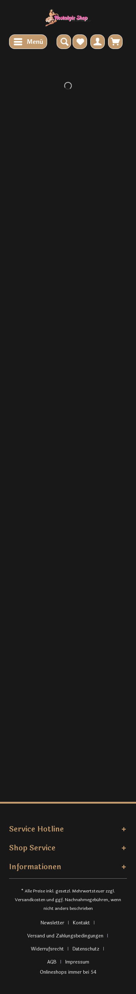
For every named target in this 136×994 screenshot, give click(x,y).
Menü (28, 41)
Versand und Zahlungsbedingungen (65, 936)
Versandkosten (30, 899)
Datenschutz (86, 949)
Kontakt (81, 923)
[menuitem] (28, 41)
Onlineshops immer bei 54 (68, 972)
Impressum (77, 962)
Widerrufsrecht (47, 949)
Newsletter (52, 923)
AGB (52, 962)
